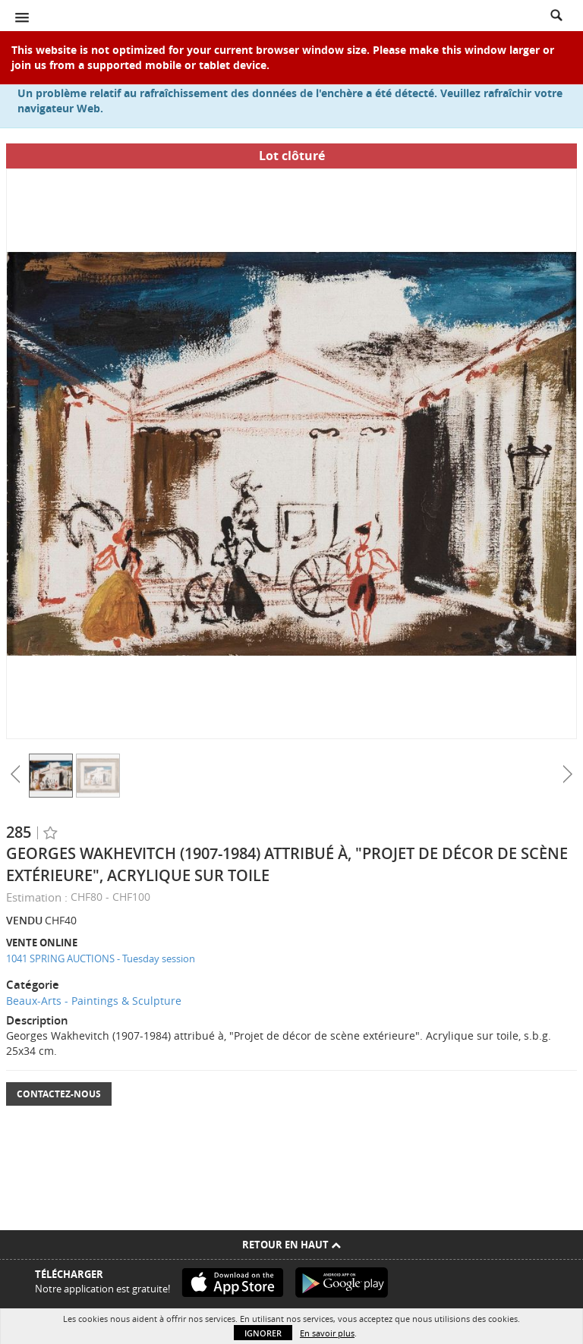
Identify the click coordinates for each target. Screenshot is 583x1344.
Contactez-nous (59, 1093)
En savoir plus (327, 1333)
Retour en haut (291, 1244)
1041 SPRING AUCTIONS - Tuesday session (100, 958)
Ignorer (263, 1333)
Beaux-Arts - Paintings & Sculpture (93, 1000)
